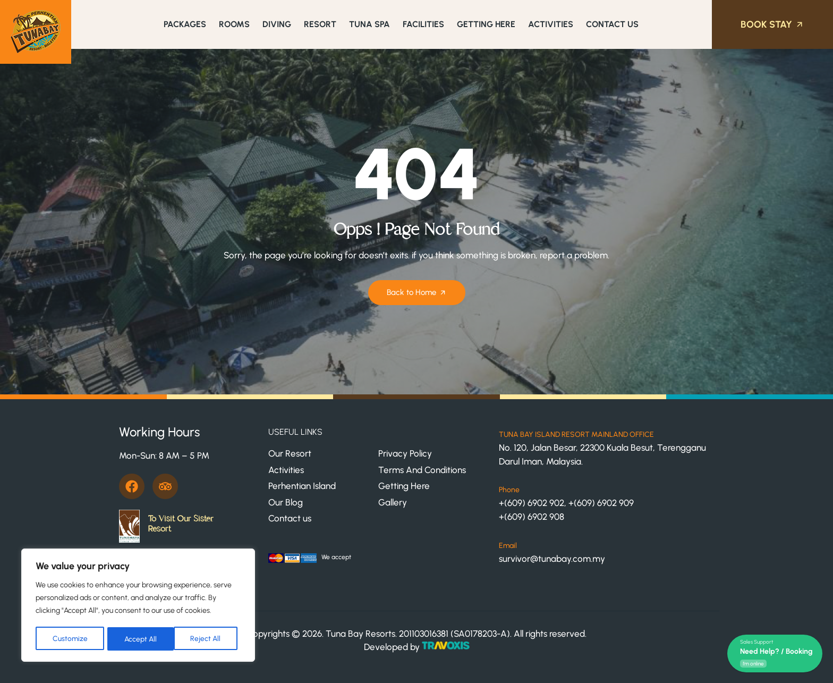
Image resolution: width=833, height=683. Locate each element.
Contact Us (612, 24)
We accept (336, 557)
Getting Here (486, 24)
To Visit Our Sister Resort (180, 524)
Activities (550, 24)
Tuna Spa (369, 24)
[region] (138, 606)
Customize (69, 638)
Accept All (208, 638)
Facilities (423, 24)
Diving (276, 24)
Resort (320, 24)
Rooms (234, 24)
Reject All (139, 638)
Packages (185, 24)
